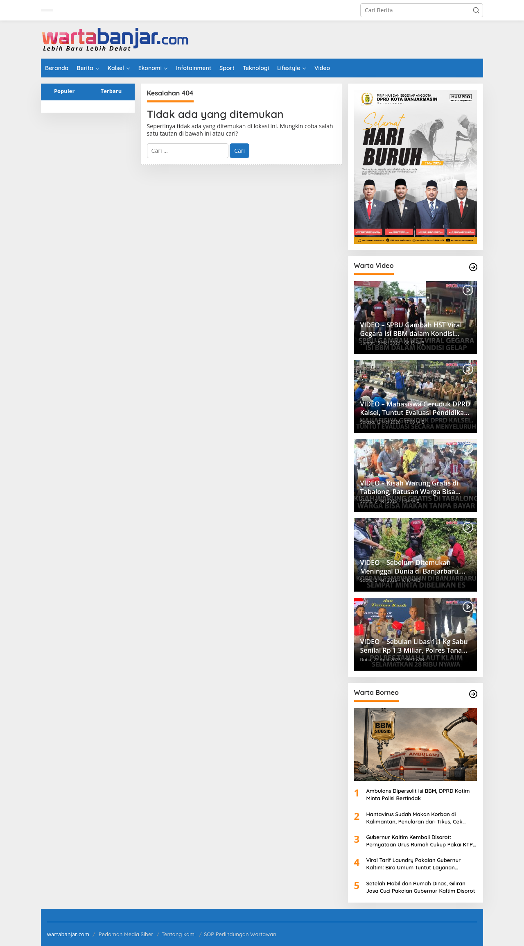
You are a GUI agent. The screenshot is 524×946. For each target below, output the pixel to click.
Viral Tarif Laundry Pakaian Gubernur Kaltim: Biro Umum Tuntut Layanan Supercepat (413, 864)
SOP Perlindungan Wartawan (240, 934)
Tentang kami (179, 934)
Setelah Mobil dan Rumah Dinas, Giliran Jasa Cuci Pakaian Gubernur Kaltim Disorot (420, 887)
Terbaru (111, 91)
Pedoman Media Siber (126, 934)
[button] (476, 10)
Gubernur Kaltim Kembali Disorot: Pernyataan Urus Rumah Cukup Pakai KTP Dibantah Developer (419, 841)
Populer (64, 91)
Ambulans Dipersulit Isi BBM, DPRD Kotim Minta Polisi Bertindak (418, 794)
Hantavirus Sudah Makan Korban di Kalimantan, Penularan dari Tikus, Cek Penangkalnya (414, 818)
